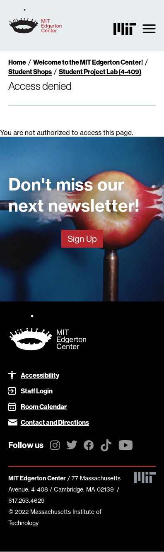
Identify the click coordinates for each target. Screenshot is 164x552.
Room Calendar (44, 407)
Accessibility (40, 375)
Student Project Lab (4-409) (100, 71)
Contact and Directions (55, 422)
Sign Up (82, 239)
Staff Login (37, 391)
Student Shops (30, 71)
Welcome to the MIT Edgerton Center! (88, 62)
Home (17, 62)
